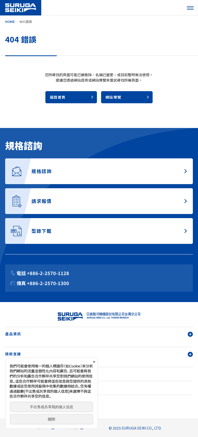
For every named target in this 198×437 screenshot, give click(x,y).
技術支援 (99, 354)
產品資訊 (99, 334)
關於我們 (13, 373)
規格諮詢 (13, 387)
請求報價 (13, 401)
